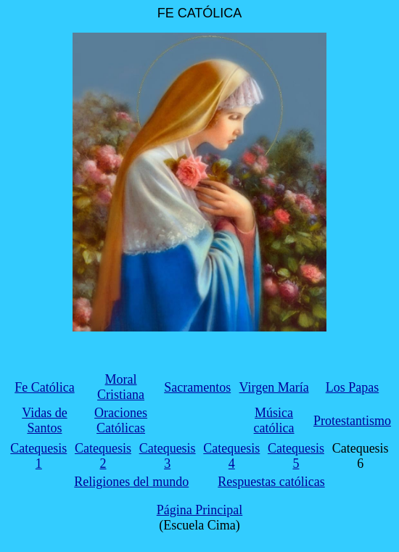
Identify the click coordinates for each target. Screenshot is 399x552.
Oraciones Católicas (120, 420)
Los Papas (352, 387)
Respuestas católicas (271, 481)
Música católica (274, 420)
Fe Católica (44, 387)
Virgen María (274, 387)
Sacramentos (197, 387)
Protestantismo (352, 420)
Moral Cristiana (120, 387)
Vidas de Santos (44, 420)
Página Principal (199, 510)
